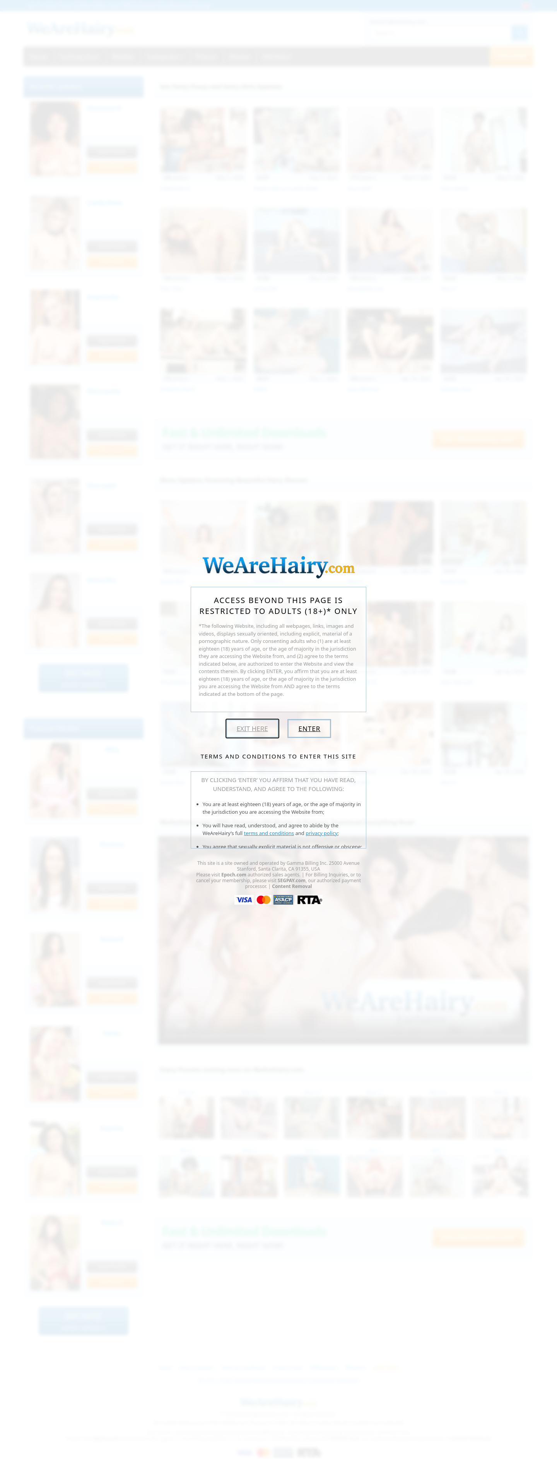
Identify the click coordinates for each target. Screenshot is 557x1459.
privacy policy (321, 833)
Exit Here (252, 728)
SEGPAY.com (292, 880)
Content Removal (292, 886)
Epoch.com (233, 875)
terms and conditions (269, 833)
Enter (309, 728)
